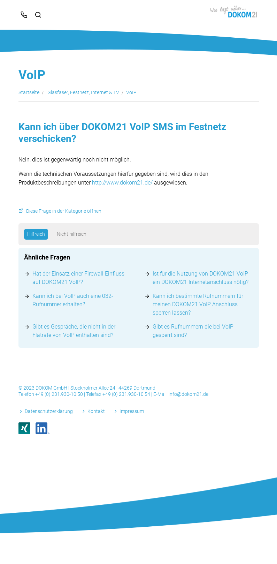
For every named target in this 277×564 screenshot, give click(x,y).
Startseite (28, 92)
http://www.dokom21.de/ (122, 182)
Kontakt (96, 411)
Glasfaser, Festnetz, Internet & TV (83, 92)
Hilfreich (36, 234)
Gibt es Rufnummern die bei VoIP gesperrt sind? (193, 330)
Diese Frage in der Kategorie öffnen (63, 211)
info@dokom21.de (188, 394)
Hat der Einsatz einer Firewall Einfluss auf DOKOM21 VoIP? (78, 277)
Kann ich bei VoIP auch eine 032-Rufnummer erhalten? (72, 300)
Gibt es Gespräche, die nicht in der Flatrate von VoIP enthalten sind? (73, 330)
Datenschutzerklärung (49, 411)
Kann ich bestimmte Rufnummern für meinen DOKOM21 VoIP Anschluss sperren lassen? (198, 304)
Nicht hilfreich (71, 234)
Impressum (132, 411)
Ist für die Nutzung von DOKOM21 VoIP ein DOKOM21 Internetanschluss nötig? (200, 277)
